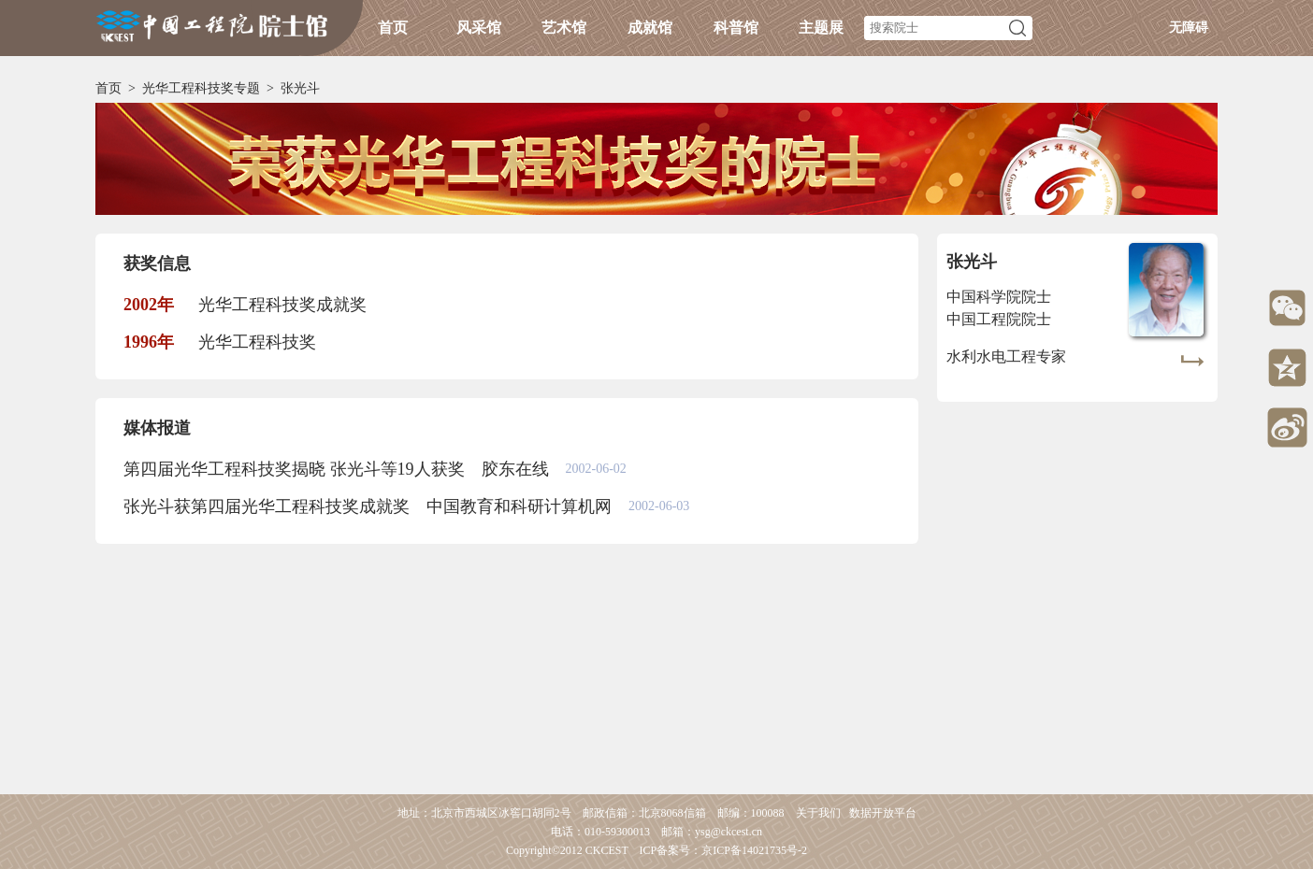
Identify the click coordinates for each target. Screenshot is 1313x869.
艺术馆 (563, 28)
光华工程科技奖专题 (201, 88)
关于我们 (818, 812)
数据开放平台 (882, 812)
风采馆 (478, 28)
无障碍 (1188, 28)
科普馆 (736, 28)
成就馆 (650, 28)
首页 (393, 28)
